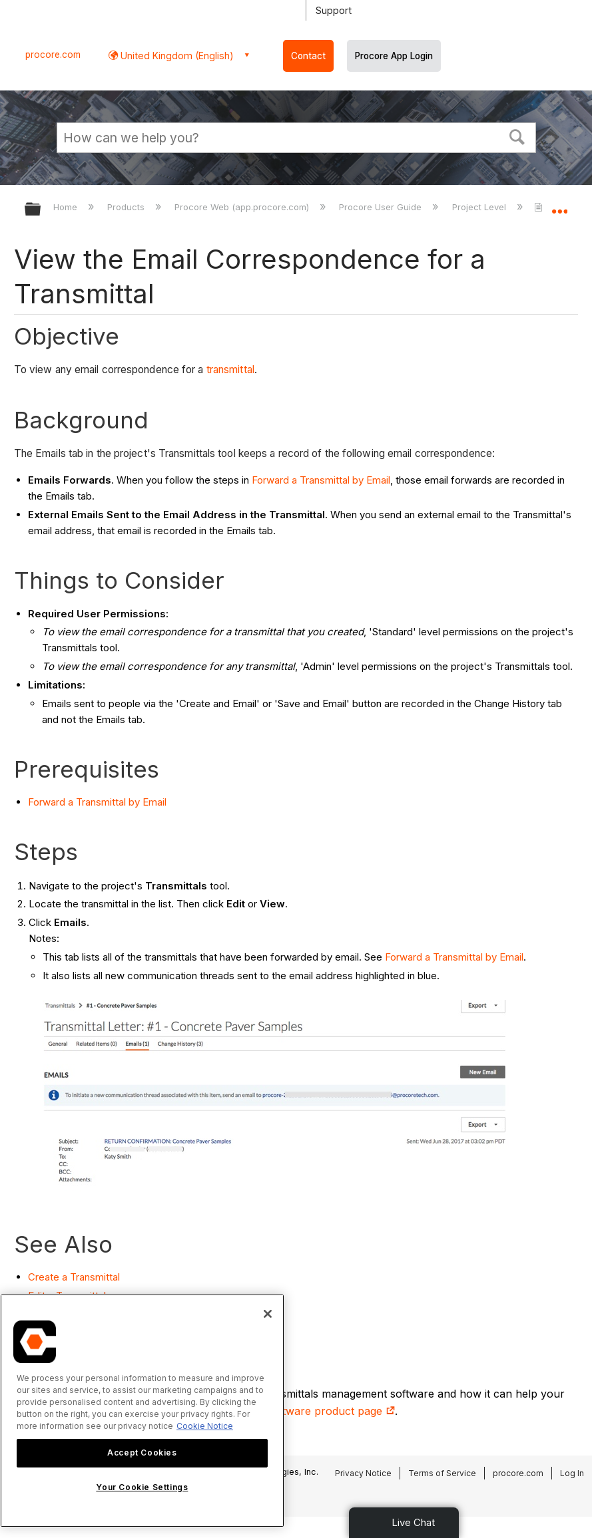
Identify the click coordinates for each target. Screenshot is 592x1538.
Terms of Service (442, 1473)
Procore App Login (394, 56)
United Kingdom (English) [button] (176, 55)
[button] (516, 135)
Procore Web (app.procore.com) (243, 207)
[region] (142, 1410)
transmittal (230, 369)
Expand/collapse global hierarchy (41, 210)
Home (66, 207)
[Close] (267, 1313)
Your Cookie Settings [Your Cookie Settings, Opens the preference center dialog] (142, 1487)
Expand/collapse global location (559, 205)
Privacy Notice (363, 1473)
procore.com (53, 54)
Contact (308, 56)
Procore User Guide (381, 207)
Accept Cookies (141, 1453)
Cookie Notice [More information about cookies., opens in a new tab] (204, 1426)
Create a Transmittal (74, 1277)
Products (127, 207)
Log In (572, 1473)
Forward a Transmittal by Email (321, 480)
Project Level (480, 207)
